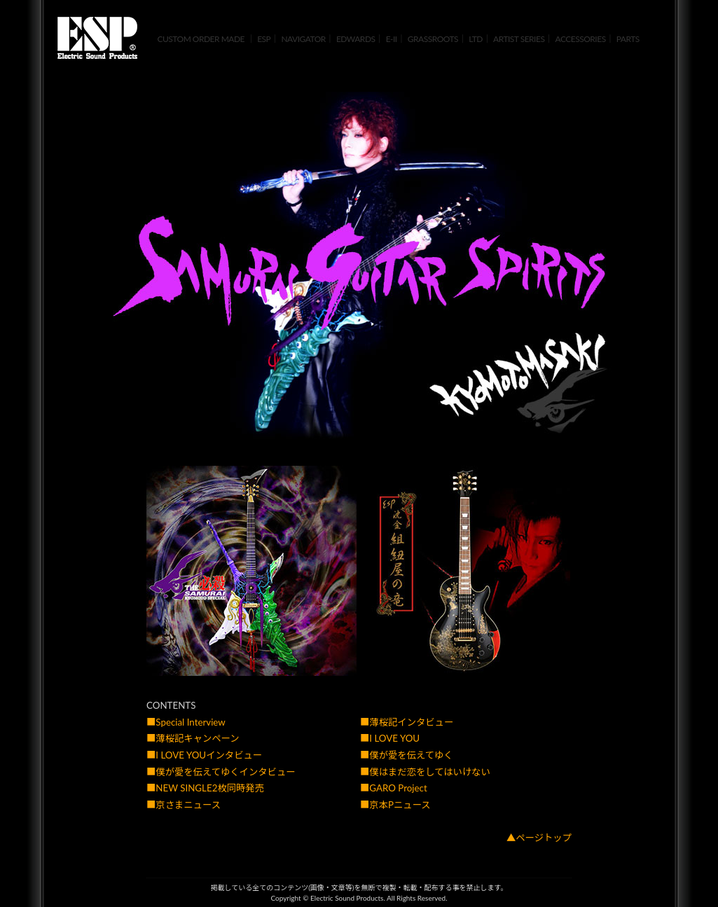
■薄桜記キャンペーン (193, 738)
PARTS (628, 39)
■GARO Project (393, 788)
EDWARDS (355, 39)
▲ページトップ (539, 837)
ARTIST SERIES (518, 39)
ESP (263, 39)
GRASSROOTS (433, 39)
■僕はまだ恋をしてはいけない (425, 771)
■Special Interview (186, 722)
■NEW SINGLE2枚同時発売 (205, 788)
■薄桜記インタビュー (406, 722)
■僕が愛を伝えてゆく (406, 755)
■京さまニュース (183, 804)
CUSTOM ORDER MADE (201, 39)
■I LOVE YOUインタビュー (204, 755)
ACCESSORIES (580, 39)
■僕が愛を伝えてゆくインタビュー (221, 771)
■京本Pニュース (395, 804)
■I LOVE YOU (390, 738)
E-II (391, 39)
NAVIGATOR (303, 39)
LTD (476, 39)
